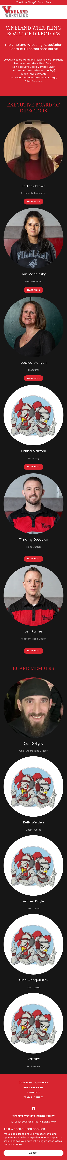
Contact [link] (33, 1092)
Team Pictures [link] (33, 1097)
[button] (63, 12)
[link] (15, 12)
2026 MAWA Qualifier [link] (33, 1082)
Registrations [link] (33, 1087)
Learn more (33, 201)
